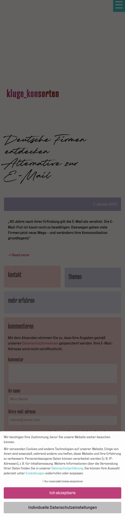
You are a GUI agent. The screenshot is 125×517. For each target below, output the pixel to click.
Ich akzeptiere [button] (62, 495)
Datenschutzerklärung (67, 470)
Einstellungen (35, 475)
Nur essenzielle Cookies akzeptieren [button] (63, 483)
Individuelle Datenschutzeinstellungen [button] (62, 509)
